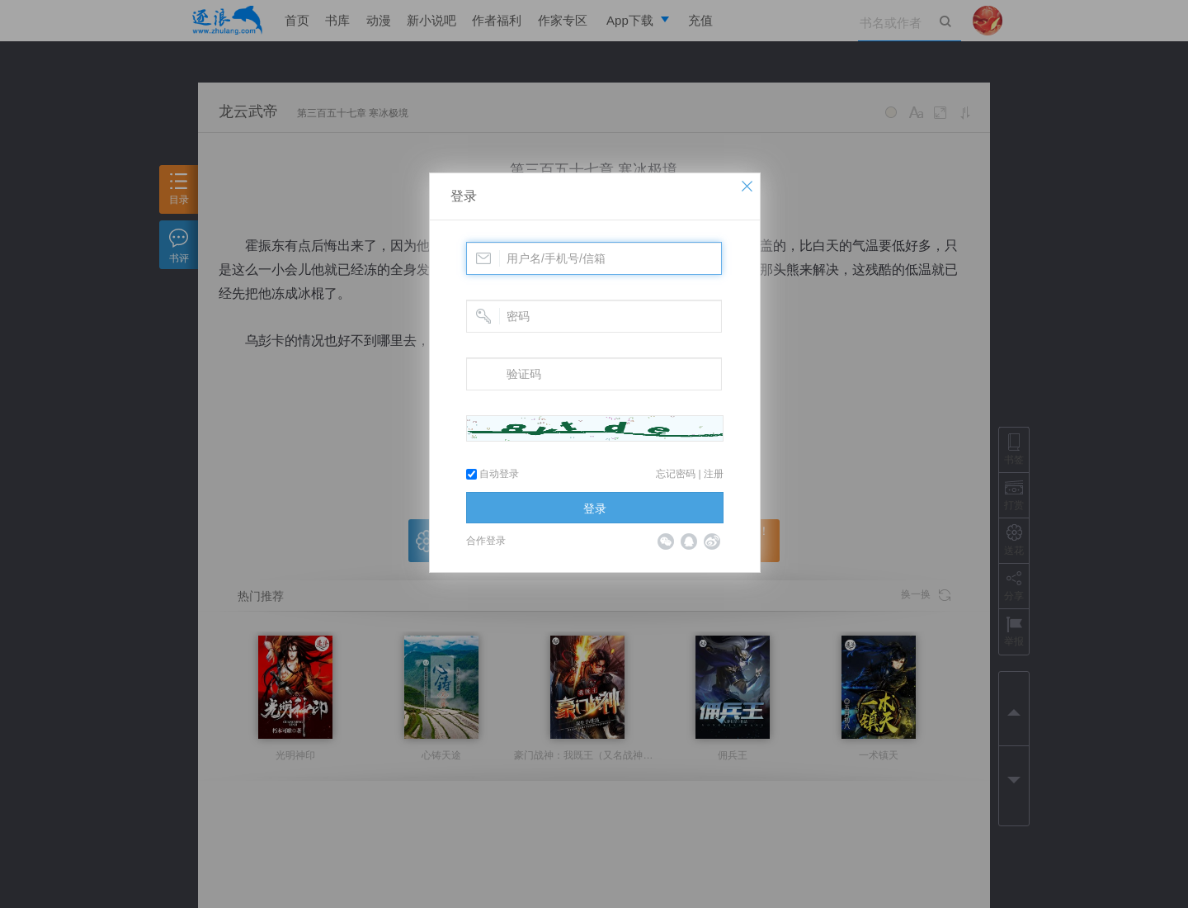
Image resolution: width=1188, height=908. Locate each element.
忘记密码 (675, 474)
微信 (666, 541)
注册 (714, 474)
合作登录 (486, 540)
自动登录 (492, 474)
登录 (463, 196)
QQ (689, 541)
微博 (712, 541)
